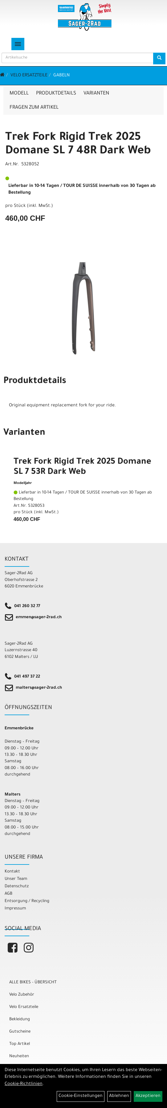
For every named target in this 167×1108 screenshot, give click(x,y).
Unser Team (16, 879)
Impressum (15, 908)
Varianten (96, 93)
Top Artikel (19, 1044)
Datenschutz (17, 886)
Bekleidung (19, 1019)
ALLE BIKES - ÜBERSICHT (33, 982)
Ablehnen (119, 1096)
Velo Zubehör (21, 995)
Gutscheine (20, 1031)
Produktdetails (56, 93)
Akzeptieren (148, 1096)
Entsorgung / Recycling (27, 901)
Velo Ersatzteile (28, 75)
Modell (19, 93)
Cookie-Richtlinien (24, 1084)
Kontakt (12, 871)
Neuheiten (19, 1056)
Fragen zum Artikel (34, 108)
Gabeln (61, 75)
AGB (8, 894)
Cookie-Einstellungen (81, 1096)
